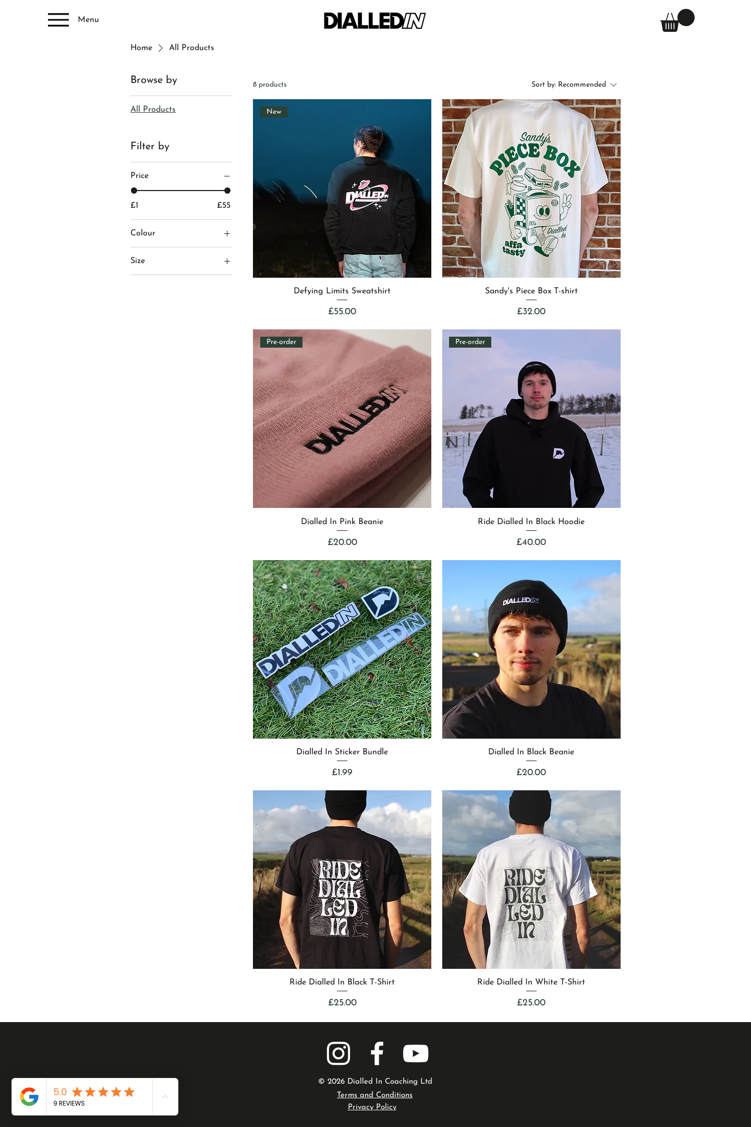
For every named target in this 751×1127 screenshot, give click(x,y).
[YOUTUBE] (415, 1053)
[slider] (134, 190)
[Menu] (72, 19)
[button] (677, 20)
